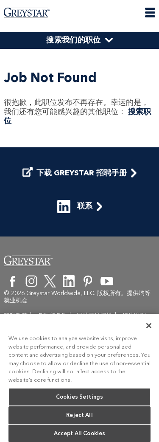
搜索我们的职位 (73, 40)
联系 (74, 224)
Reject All (79, 417)
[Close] (148, 327)
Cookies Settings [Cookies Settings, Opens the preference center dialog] (79, 398)
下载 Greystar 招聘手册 (74, 190)
